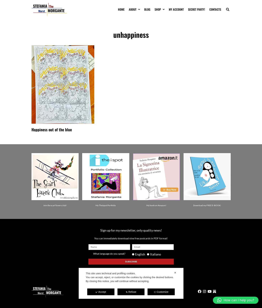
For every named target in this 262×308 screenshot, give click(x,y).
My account (176, 9)
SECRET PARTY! (196, 9)
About (134, 9)
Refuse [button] (131, 291)
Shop (160, 9)
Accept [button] (101, 291)
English (140, 254)
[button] (228, 9)
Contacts (215, 9)
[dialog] (131, 283)
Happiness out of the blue (51, 129)
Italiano (155, 254)
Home (121, 9)
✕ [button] (175, 272)
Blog (147, 9)
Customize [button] (161, 291)
